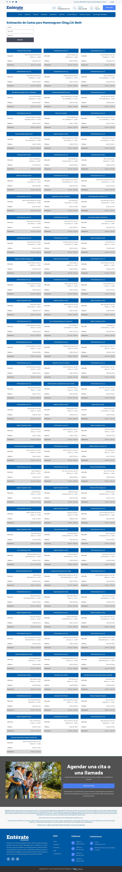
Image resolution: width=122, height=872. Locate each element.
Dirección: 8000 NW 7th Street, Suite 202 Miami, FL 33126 (90, 2)
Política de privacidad (52, 825)
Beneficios (53, 14)
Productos (44, 14)
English (112, 2)
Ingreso (97, 9)
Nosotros (27, 14)
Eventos (35, 14)
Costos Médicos (72, 14)
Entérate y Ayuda (85, 14)
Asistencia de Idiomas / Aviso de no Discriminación (72, 825)
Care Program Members (100, 14)
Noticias (61, 14)
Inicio (20, 14)
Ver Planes (109, 8)
